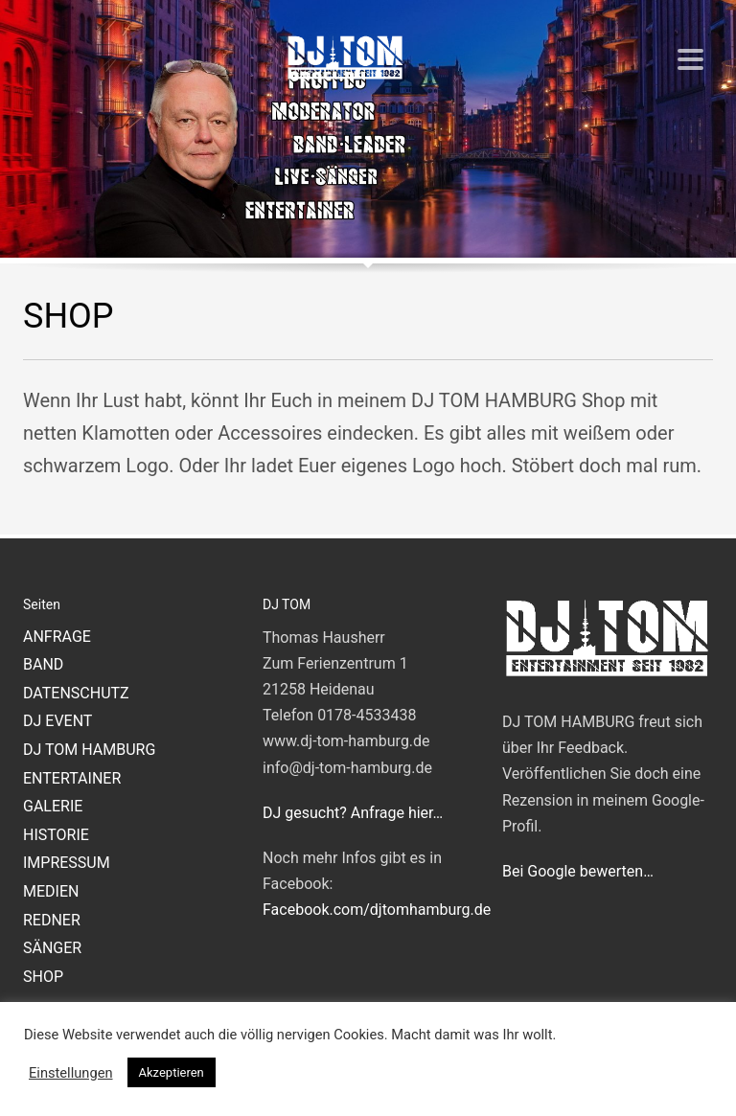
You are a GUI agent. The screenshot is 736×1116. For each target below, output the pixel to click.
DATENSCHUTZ (76, 693)
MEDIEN (51, 891)
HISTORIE (56, 835)
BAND (43, 664)
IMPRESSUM (66, 863)
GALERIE (52, 806)
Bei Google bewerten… (578, 871)
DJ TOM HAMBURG (89, 749)
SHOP (43, 977)
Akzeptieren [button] (171, 1072)
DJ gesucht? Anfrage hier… (353, 813)
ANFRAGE (57, 636)
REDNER (51, 920)
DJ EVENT (57, 721)
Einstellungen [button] (71, 1073)
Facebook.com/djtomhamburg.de (377, 909)
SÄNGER (52, 948)
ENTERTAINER (72, 778)
